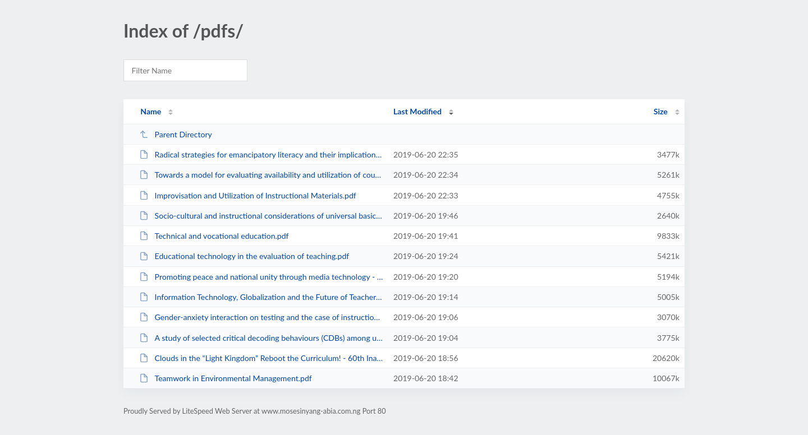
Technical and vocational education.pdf (213, 235)
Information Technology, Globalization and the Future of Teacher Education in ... (261, 297)
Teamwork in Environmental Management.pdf (225, 378)
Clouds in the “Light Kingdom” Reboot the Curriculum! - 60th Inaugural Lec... (261, 358)
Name (150, 111)
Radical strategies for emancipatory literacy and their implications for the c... (261, 154)
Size (661, 111)
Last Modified (417, 111)
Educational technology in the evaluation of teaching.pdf (244, 256)
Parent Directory (175, 134)
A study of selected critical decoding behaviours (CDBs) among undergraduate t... (261, 338)
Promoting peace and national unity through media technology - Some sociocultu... (261, 276)
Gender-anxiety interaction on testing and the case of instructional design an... (261, 317)
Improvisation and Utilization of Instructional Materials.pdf (247, 195)
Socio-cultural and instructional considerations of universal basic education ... (261, 215)
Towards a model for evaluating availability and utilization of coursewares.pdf (261, 174)
